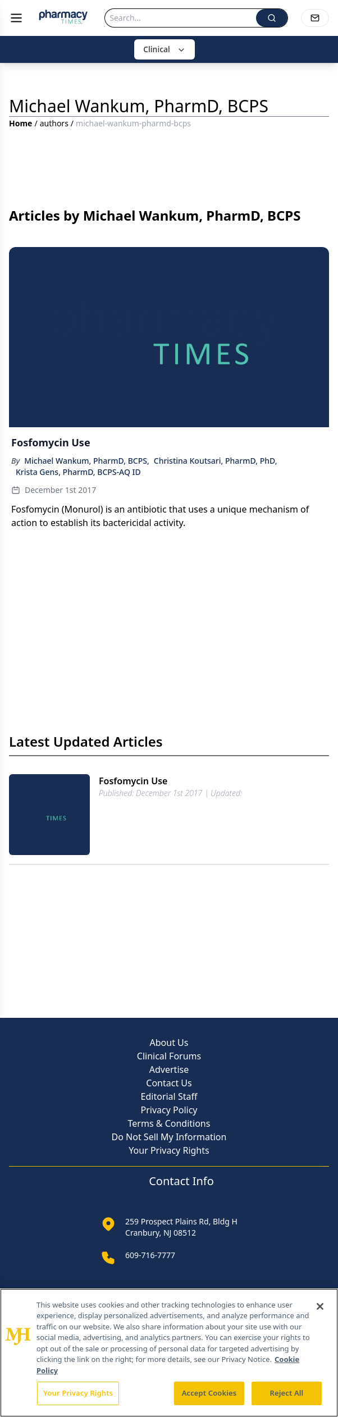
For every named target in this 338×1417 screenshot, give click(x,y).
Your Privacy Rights (169, 1150)
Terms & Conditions (169, 1123)
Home (20, 123)
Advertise (169, 1069)
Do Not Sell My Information (169, 1137)
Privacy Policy (169, 1110)
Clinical (164, 49)
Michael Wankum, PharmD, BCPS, (86, 460)
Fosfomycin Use (133, 781)
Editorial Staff (169, 1096)
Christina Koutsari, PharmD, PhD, (215, 460)
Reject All (287, 1393)
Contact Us (168, 1083)
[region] (169, 1352)
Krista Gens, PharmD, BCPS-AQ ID (78, 472)
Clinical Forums (169, 1056)
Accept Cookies (209, 1393)
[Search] (180, 18)
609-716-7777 (150, 1255)
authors (54, 123)
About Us (169, 1042)
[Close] (320, 1306)
